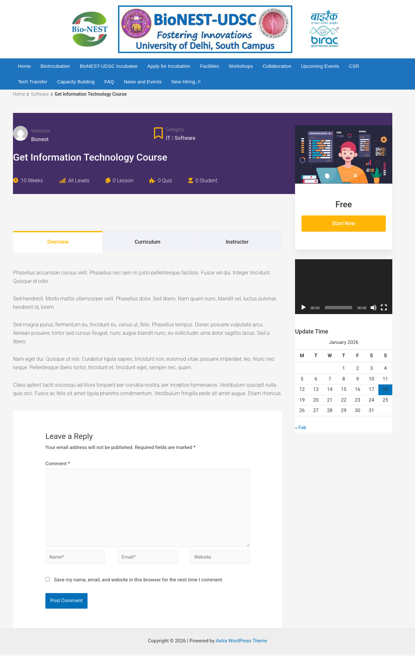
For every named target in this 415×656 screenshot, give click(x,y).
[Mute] (373, 307)
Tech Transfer (32, 81)
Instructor (41, 130)
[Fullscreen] (384, 307)
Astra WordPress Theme (241, 643)
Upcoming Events (320, 66)
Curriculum (147, 242)
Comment (57, 464)
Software (185, 138)
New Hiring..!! (186, 81)
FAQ (109, 81)
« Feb (300, 428)
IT (168, 138)
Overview (58, 242)
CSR (354, 66)
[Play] (303, 307)
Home (24, 66)
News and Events (143, 81)
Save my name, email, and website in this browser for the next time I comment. (138, 582)
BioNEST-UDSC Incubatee (108, 66)
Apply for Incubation (168, 66)
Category (175, 129)
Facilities (209, 66)
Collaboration (277, 66)
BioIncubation (55, 66)
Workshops (241, 66)
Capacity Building (76, 81)
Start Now (343, 223)
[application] (343, 286)
